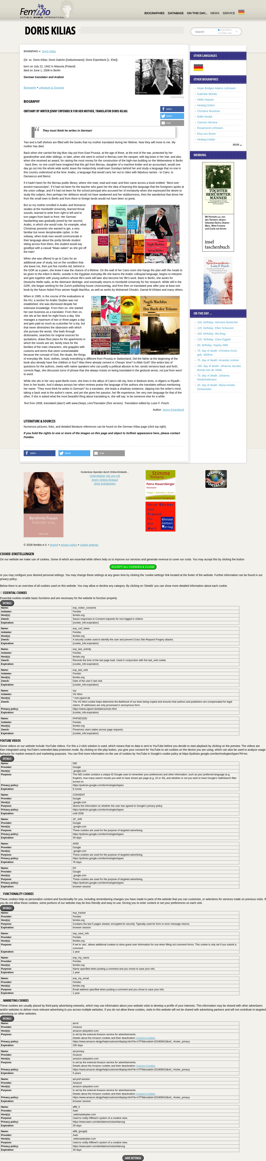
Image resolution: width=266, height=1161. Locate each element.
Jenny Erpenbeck (173, 409)
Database (175, 13)
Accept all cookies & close (133, 566)
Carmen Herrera (207, 122)
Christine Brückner (208, 111)
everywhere (225, 30)
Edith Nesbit (204, 116)
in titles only (225, 33)
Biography (30, 87)
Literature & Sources (51, 87)
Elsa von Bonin (206, 133)
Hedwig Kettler (206, 139)
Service (229, 13)
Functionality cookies (17, 894)
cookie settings (89, 544)
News (214, 13)
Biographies (154, 13)
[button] (172, 109)
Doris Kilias (49, 51)
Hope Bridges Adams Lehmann (216, 88)
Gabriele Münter (207, 94)
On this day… (197, 13)
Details (7, 603)
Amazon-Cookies (145, 1038)
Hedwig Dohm (206, 105)
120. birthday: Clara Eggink (214, 339)
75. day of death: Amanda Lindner (218, 360)
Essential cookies (13, 593)
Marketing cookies (14, 1000)
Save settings (133, 1158)
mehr (236, 144)
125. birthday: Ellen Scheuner (215, 328)
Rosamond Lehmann (210, 128)
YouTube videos (10, 740)
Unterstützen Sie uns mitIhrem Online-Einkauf (105, 479)
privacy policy (69, 544)
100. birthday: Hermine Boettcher (217, 322)
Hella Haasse (205, 99)
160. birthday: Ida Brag (211, 333)
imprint (54, 544)
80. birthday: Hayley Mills (212, 345)
